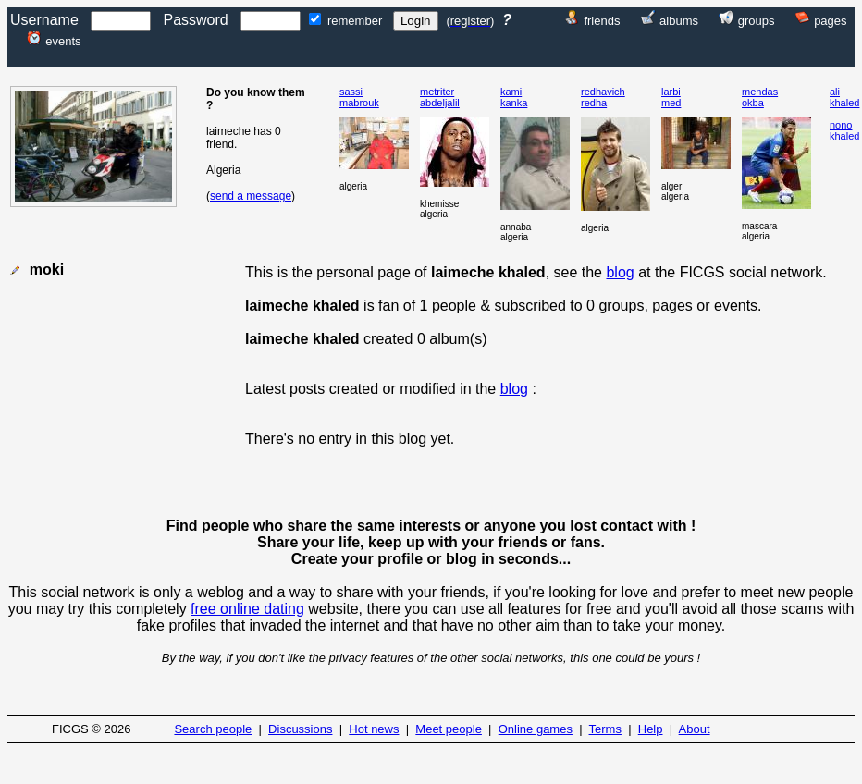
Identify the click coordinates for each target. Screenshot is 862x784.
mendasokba (760, 97)
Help (650, 729)
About (694, 729)
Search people (213, 729)
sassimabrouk (359, 97)
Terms (605, 729)
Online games (536, 729)
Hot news (374, 729)
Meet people (448, 729)
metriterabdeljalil (440, 97)
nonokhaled (844, 130)
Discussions (300, 729)
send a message (250, 196)
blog (620, 272)
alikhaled (844, 97)
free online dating (247, 609)
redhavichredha (603, 97)
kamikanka (513, 97)
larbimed (671, 97)
